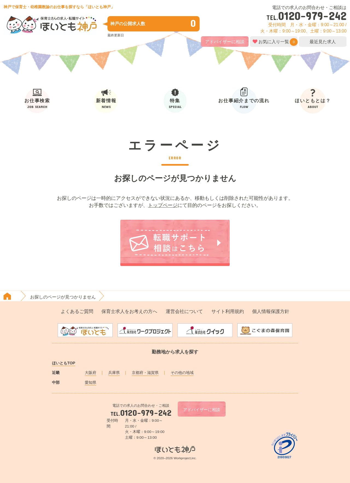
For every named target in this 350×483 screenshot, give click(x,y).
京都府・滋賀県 (145, 372)
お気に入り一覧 (274, 41)
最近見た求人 (323, 41)
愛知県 (90, 382)
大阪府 (90, 372)
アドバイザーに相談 (224, 41)
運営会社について (184, 311)
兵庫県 (114, 372)
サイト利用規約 (227, 311)
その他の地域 (182, 372)
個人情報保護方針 (270, 311)
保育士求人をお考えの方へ (129, 311)
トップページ (162, 205)
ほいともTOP (63, 363)
